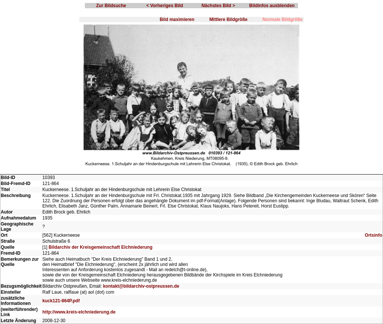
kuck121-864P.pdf (61, 300)
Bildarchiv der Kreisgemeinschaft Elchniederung (100, 247)
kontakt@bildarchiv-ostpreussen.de (141, 286)
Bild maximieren (177, 19)
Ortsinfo (373, 235)
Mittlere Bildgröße (228, 19)
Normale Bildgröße (283, 19)
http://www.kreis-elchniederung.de (79, 312)
